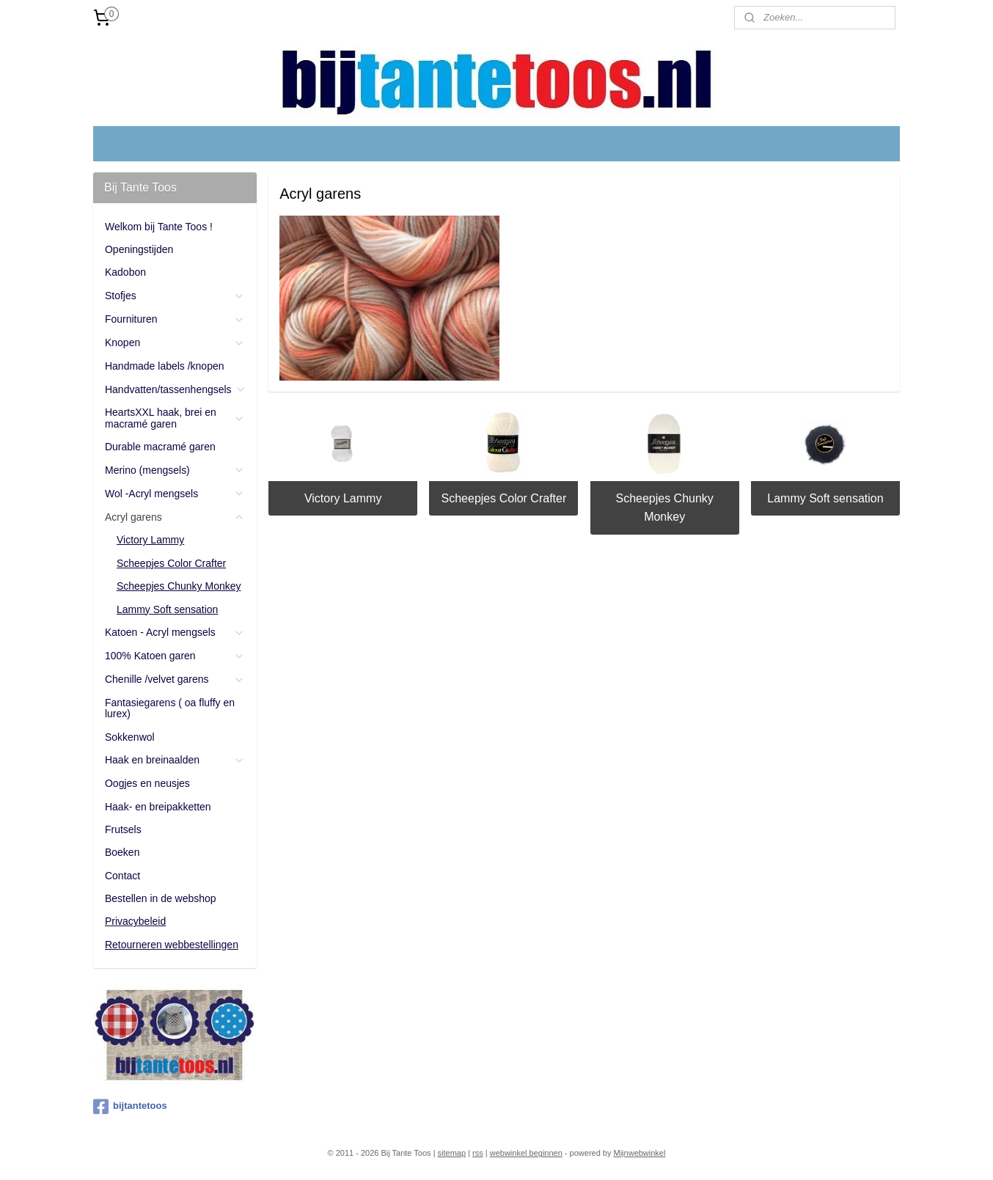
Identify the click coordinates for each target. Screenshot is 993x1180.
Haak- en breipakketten (158, 807)
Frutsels (123, 829)
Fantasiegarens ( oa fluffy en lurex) (170, 708)
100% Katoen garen (175, 656)
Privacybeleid (135, 921)
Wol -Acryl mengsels (175, 494)
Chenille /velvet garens (175, 679)
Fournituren (175, 319)
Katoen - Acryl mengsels (175, 632)
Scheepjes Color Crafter (504, 498)
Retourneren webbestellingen (171, 944)
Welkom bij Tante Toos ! (159, 226)
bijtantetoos (130, 1106)
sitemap (452, 1152)
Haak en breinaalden (175, 760)
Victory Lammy (343, 498)
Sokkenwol (130, 737)
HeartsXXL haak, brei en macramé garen (175, 417)
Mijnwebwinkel (640, 1152)
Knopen (175, 343)
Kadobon (125, 272)
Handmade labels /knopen (164, 366)
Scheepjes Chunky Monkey (665, 508)
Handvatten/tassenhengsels (175, 390)
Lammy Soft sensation (825, 498)
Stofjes (175, 296)
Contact (122, 876)
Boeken (122, 852)
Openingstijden (139, 249)
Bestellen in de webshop (160, 898)
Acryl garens (175, 517)
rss (477, 1152)
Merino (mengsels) (175, 470)
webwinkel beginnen (526, 1152)
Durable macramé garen (160, 446)
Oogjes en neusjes (147, 783)
